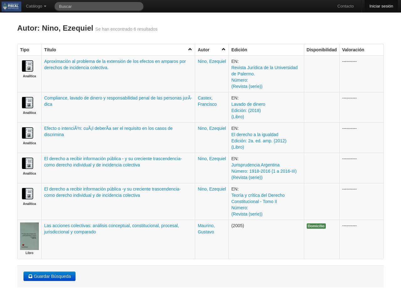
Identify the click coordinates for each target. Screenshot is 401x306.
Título (118, 49)
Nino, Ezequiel (212, 61)
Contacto (345, 6)
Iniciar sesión (381, 6)
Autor (212, 49)
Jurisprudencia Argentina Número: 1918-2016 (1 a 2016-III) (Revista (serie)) (264, 171)
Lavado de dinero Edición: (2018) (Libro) (248, 110)
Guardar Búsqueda (49, 276)
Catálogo (36, 6)
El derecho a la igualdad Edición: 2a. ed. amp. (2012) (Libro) (258, 141)
